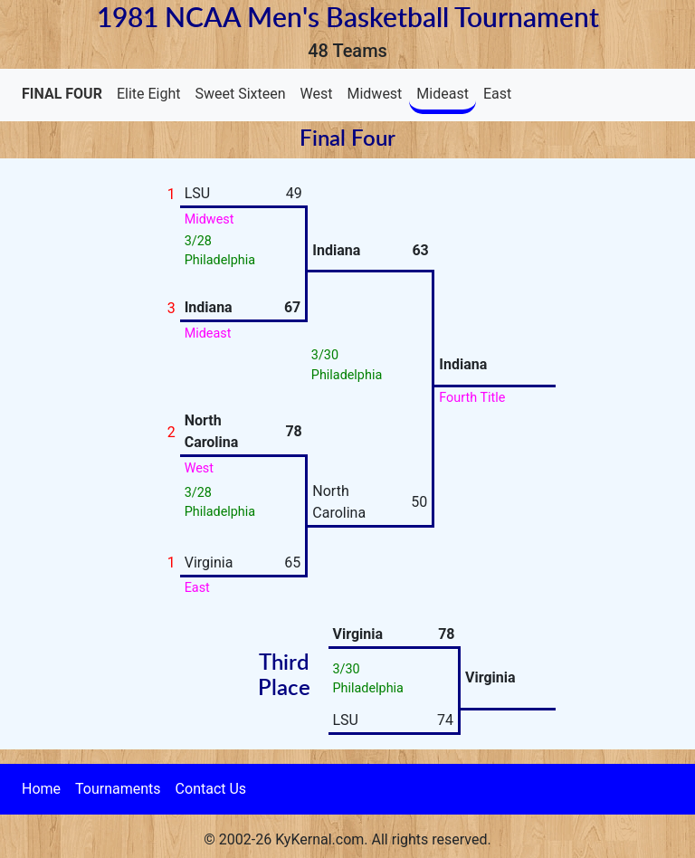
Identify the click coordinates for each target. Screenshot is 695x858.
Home (41, 788)
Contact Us (211, 788)
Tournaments (118, 788)
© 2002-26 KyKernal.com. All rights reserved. (347, 839)
